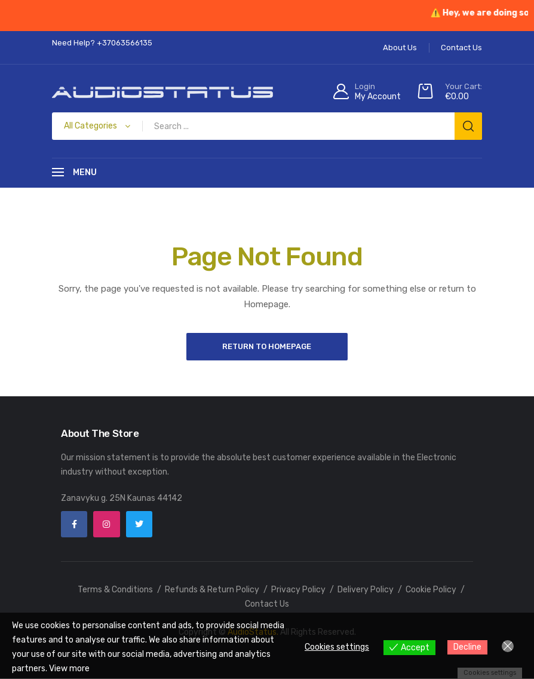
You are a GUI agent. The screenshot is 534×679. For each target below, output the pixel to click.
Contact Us (267, 605)
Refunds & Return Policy (212, 590)
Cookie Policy (431, 590)
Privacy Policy (298, 590)
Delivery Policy (365, 590)
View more (69, 668)
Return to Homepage (267, 346)
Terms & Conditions (115, 590)
